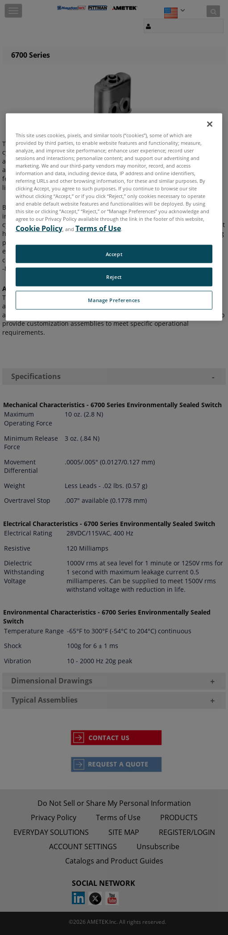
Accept (114, 253)
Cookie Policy (39, 228)
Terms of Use (98, 228)
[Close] (210, 124)
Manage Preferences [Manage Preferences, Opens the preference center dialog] (114, 300)
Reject (113, 277)
